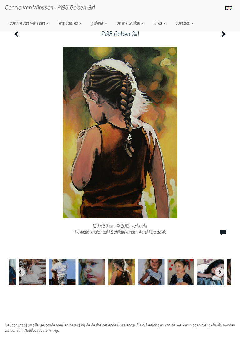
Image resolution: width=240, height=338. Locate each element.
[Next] (219, 272)
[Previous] (20, 272)
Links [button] (159, 23)
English (228, 8)
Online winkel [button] (130, 23)
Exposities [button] (70, 23)
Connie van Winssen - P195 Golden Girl (50, 7)
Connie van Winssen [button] (29, 23)
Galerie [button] (99, 23)
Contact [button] (184, 23)
